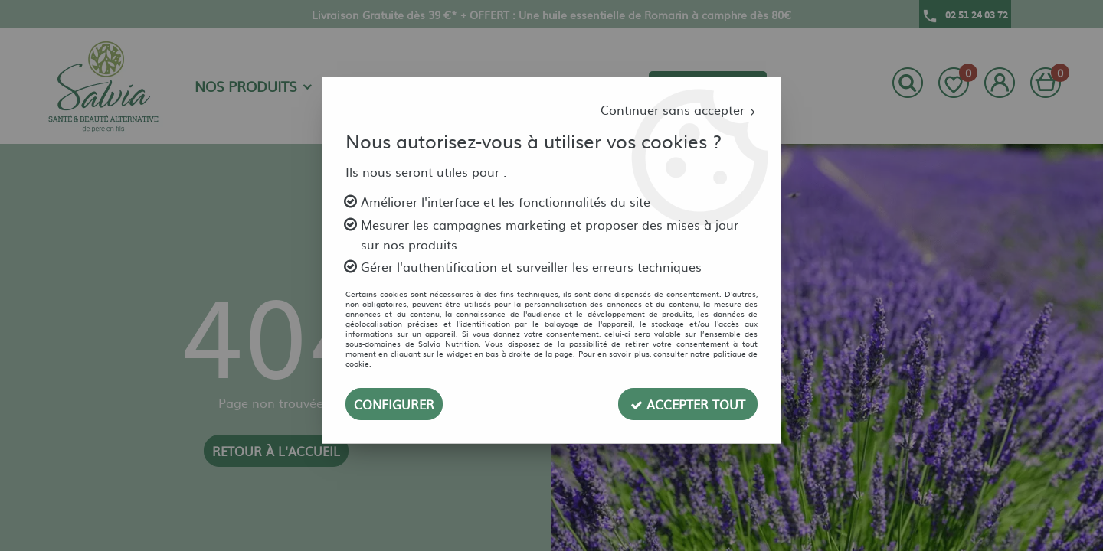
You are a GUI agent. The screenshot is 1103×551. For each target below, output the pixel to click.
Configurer (394, 404)
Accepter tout (687, 404)
